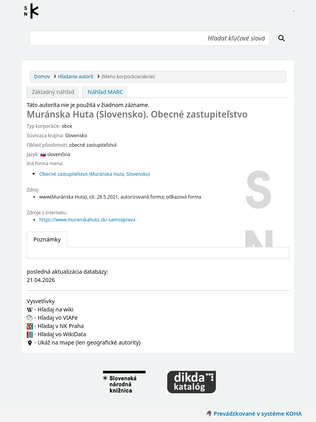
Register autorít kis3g (34, 11)
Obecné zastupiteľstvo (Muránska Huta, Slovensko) (94, 174)
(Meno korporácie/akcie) (128, 76)
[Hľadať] (281, 38)
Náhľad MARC (105, 92)
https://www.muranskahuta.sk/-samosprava (87, 219)
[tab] (47, 239)
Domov (42, 76)
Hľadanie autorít (76, 76)
